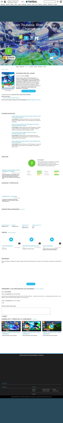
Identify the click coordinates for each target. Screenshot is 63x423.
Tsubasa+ (14, 225)
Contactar (33, 390)
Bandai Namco (34, 48)
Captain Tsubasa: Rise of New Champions (31, 27)
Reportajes (24, 4)
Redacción (34, 389)
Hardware (45, 4)
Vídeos (44, 66)
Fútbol (36, 32)
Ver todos (22, 209)
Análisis (12, 4)
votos (54, 60)
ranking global (56, 63)
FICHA (17, 66)
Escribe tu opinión (31, 99)
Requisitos (21, 66)
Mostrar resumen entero (28, 91)
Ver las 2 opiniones (39, 288)
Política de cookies (55, 390)
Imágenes (40, 66)
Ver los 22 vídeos (11, 232)
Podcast (55, 4)
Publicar (4, 316)
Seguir (53, 54)
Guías (16, 4)
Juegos (19, 4)
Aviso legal (54, 389)
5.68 (54, 50)
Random (40, 4)
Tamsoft (33, 46)
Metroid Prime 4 (10, 2)
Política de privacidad (45, 390)
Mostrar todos (31, 283)
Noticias (7, 4)
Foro (37, 4)
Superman (15, 2)
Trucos (33, 4)
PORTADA (3, 4)
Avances (29, 4)
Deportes (32, 32)
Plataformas (50, 4)
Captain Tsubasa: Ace (6, 225)
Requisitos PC (32, 58)
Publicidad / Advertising (46, 389)
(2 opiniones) (37, 99)
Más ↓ (23, 1)
